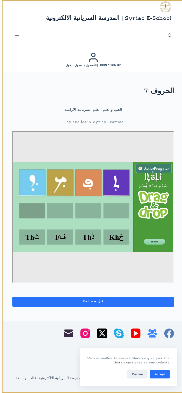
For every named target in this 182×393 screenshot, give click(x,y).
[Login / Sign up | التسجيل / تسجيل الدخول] (91, 60)
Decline (135, 374)
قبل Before (91, 301)
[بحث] (167, 35)
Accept (158, 374)
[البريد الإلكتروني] (66, 333)
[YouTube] (133, 333)
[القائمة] (15, 35)
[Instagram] (83, 333)
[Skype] (116, 333)
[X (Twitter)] (100, 333)
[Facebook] (167, 333)
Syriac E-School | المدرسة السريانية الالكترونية (106, 18)
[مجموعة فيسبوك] (150, 333)
